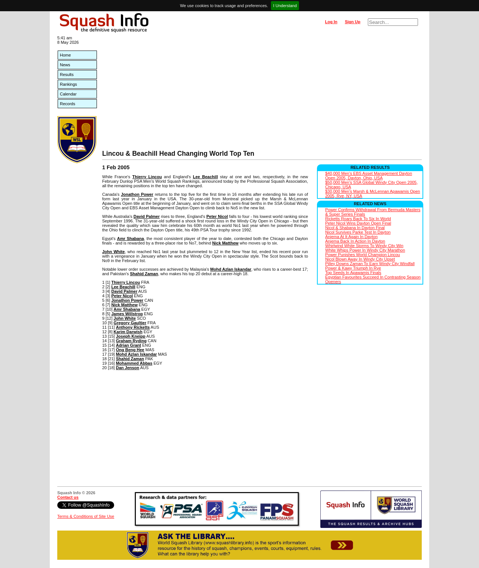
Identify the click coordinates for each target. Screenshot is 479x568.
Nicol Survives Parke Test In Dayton (358, 232)
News (65, 65)
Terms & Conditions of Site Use (85, 516)
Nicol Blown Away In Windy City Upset (360, 259)
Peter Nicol (217, 216)
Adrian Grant (128, 345)
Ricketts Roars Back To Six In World (358, 218)
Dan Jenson (127, 367)
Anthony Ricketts (133, 327)
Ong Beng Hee (130, 349)
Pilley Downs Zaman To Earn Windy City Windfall (370, 263)
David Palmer (147, 216)
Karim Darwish (128, 331)
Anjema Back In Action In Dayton (355, 241)
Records (67, 103)
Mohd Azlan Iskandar (230, 269)
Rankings (68, 84)
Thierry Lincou (147, 176)
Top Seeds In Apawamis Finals (353, 272)
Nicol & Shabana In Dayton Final (355, 227)
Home (65, 55)
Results (67, 74)
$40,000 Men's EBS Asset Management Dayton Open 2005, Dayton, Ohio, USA (368, 175)
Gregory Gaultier (130, 323)
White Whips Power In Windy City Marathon (365, 250)
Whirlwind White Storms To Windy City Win (364, 245)
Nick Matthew (225, 243)
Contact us (68, 497)
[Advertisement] (262, 93)
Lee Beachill (205, 176)
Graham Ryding (131, 340)
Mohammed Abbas (134, 363)
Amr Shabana (130, 238)
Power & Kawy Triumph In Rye (353, 268)
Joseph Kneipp (131, 336)
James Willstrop (127, 314)
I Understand (285, 5)
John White (113, 251)
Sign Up (352, 21)
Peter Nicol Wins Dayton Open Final (358, 223)
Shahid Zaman (144, 273)
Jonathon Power (137, 194)
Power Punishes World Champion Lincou (362, 254)
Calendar (68, 94)
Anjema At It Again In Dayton (351, 236)
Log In (331, 21)
